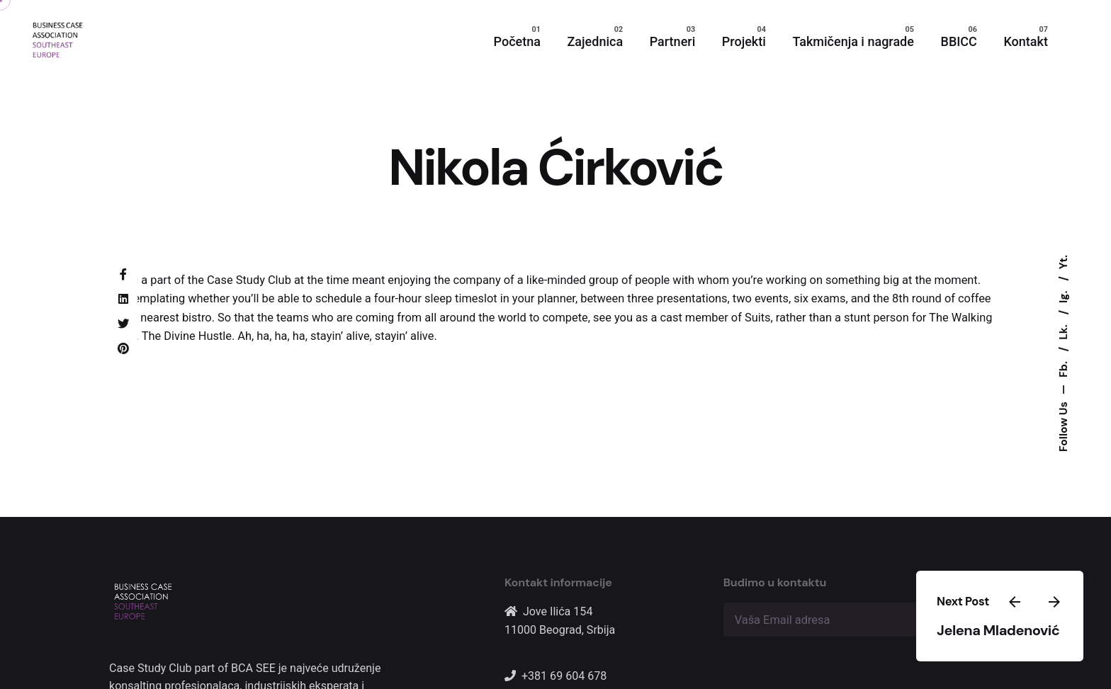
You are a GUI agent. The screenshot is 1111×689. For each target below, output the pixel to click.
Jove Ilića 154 (557, 611)
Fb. (1063, 367)
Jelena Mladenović (998, 630)
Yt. (1063, 262)
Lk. (1063, 330)
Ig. (1063, 294)
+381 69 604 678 (564, 676)
